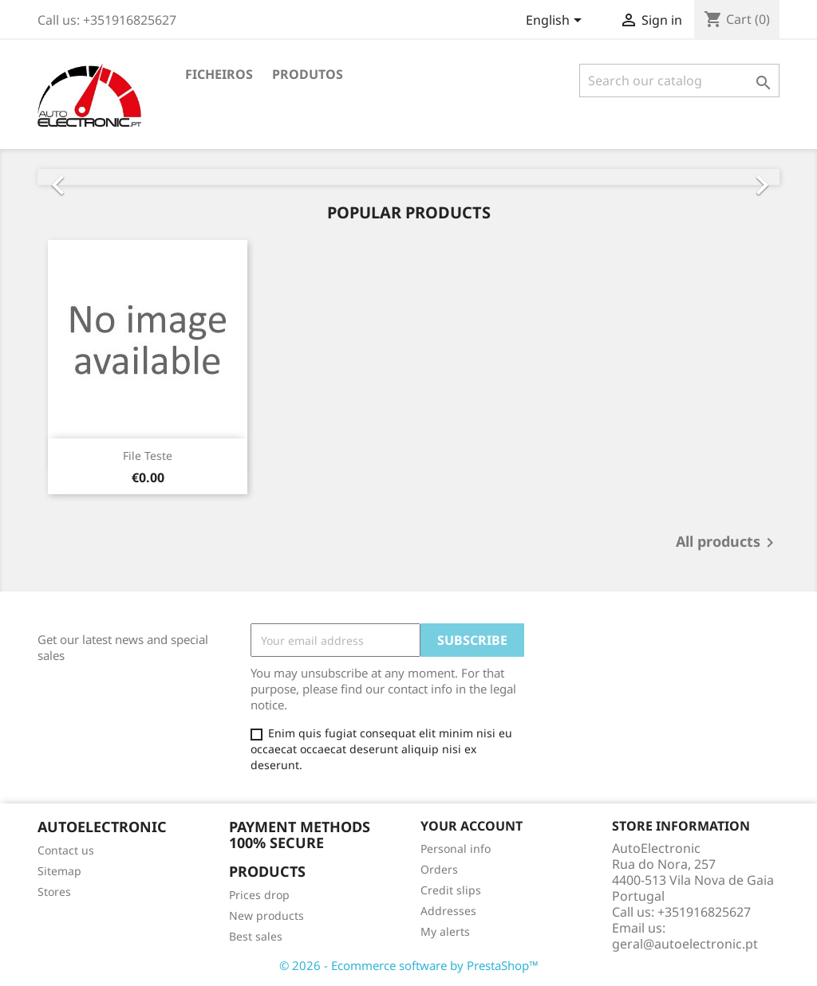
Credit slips (450, 890)
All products (728, 542)
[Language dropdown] (556, 21)
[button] (93, 177)
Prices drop (259, 894)
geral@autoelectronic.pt (685, 944)
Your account (471, 826)
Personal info (455, 848)
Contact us (65, 850)
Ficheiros (219, 74)
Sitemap (59, 870)
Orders (439, 869)
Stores (54, 891)
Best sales (255, 936)
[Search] (679, 80)
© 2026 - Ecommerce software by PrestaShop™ (409, 965)
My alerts (445, 931)
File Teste (147, 455)
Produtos (307, 74)
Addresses (448, 910)
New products (266, 915)
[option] (408, 177)
